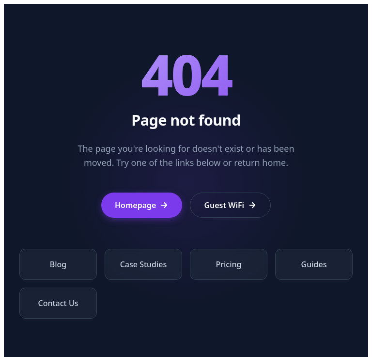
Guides (314, 264)
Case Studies (143, 264)
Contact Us (58, 303)
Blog (58, 264)
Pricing (229, 264)
